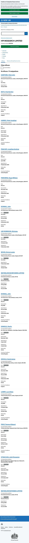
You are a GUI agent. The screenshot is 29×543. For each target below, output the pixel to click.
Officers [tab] (3, 60)
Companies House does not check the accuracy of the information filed (14, 25)
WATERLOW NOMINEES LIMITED (11, 491)
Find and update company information (9, 23)
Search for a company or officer (7, 29)
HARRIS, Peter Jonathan (9, 120)
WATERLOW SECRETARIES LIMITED (12, 273)
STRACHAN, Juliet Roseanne (10, 457)
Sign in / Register (4, 26)
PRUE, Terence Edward (8, 424)
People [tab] (3, 54)
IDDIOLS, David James (8, 359)
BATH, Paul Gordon (7, 92)
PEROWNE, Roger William (9, 178)
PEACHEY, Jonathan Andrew (10, 149)
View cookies (14, 16)
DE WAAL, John (6, 206)
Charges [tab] (4, 56)
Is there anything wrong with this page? (8, 519)
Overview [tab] (4, 50)
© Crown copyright (14, 540)
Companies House (7, 530)
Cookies (6, 527)
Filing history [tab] (5, 52)
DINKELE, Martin (6, 326)
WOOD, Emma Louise (8, 252)
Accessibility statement (18, 527)
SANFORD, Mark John (8, 75)
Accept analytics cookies (14, 10)
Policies (2, 527)
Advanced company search (6, 38)
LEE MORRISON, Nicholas (9, 231)
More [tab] (3, 57)
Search (26, 33)
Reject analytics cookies (14, 13)
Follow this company (14, 46)
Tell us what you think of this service (7, 516)
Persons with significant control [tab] (13, 60)
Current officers (5, 68)
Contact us (11, 527)
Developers (3, 528)
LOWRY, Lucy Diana (7, 392)
